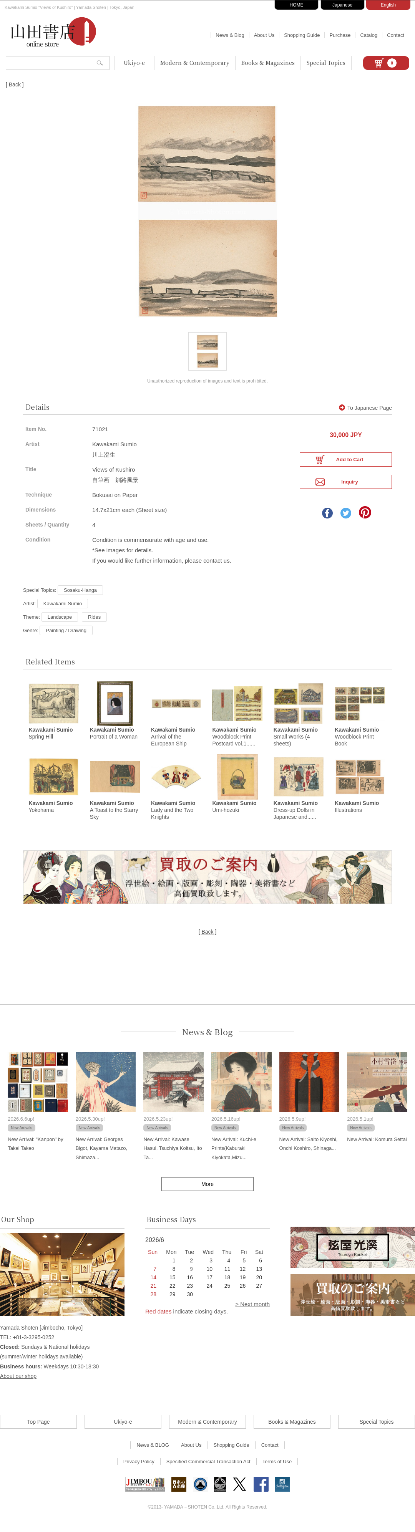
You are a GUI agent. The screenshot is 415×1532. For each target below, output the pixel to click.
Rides (94, 623)
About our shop (18, 1383)
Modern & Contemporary (194, 62)
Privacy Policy (138, 1468)
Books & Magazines (268, 62)
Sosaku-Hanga (80, 596)
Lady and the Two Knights (173, 817)
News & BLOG (152, 1452)
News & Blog (230, 35)
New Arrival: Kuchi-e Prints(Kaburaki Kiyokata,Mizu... (233, 1155)
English (388, 5)
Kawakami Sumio (62, 609)
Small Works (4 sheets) (296, 743)
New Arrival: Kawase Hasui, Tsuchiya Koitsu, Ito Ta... (172, 1155)
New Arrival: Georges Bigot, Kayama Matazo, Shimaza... (101, 1155)
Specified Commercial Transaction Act (208, 1468)
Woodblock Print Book (357, 743)
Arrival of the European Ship (173, 743)
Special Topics (326, 62)
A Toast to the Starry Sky (114, 817)
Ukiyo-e (134, 62)
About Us (264, 35)
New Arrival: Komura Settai (377, 1146)
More (207, 1191)
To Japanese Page (365, 414)
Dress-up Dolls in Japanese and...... (296, 817)
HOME (297, 5)
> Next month (252, 1311)
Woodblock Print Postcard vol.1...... (234, 743)
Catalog (368, 35)
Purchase (339, 35)
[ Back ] (15, 84)
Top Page (38, 1429)
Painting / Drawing (66, 636)
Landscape (60, 623)
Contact (395, 35)
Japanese (342, 5)
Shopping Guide (302, 35)
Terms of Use (277, 1468)
